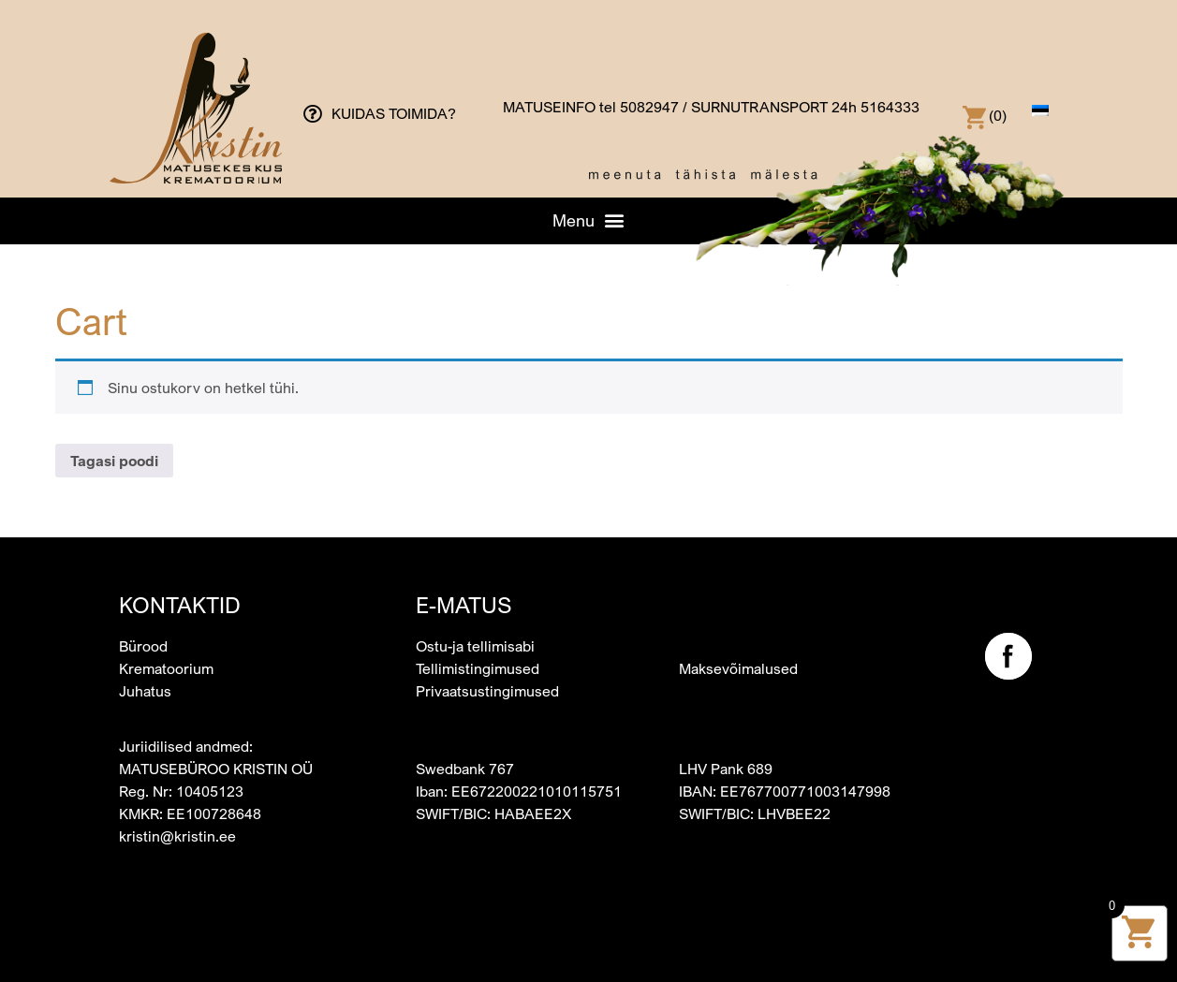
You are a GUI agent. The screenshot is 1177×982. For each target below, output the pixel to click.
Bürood (143, 646)
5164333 (890, 106)
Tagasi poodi (114, 460)
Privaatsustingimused (487, 691)
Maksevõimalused (738, 668)
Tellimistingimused (477, 668)
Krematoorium (166, 668)
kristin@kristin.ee (177, 836)
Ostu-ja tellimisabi (475, 646)
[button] (589, 220)
